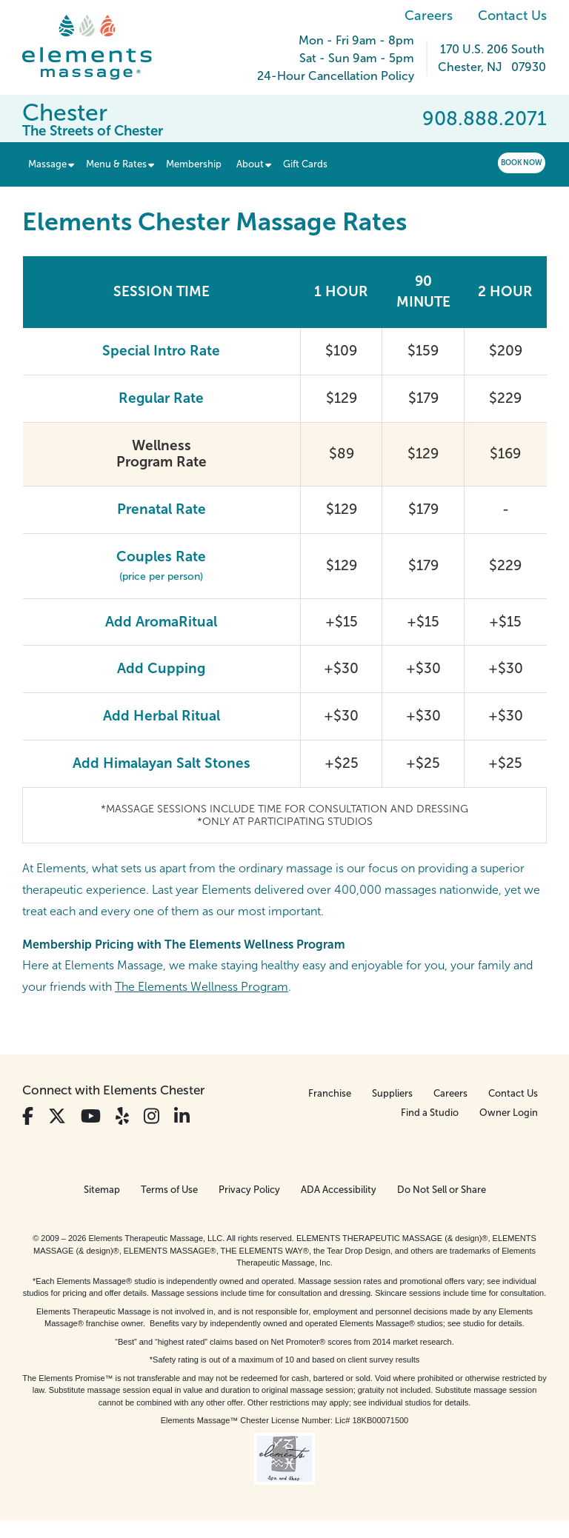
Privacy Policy (249, 1189)
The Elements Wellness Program (201, 986)
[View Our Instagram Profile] (151, 1116)
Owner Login (508, 1112)
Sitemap (102, 1189)
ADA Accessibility (338, 1189)
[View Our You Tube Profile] (91, 1116)
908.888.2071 (484, 118)
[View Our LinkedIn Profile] (182, 1116)
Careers (429, 15)
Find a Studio (430, 1112)
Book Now (521, 162)
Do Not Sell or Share (441, 1189)
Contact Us (512, 15)
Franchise (329, 1093)
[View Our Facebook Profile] (27, 1116)
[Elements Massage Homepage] (98, 47)
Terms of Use (169, 1189)
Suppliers (392, 1093)
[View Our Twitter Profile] (57, 1116)
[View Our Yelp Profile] (122, 1116)
